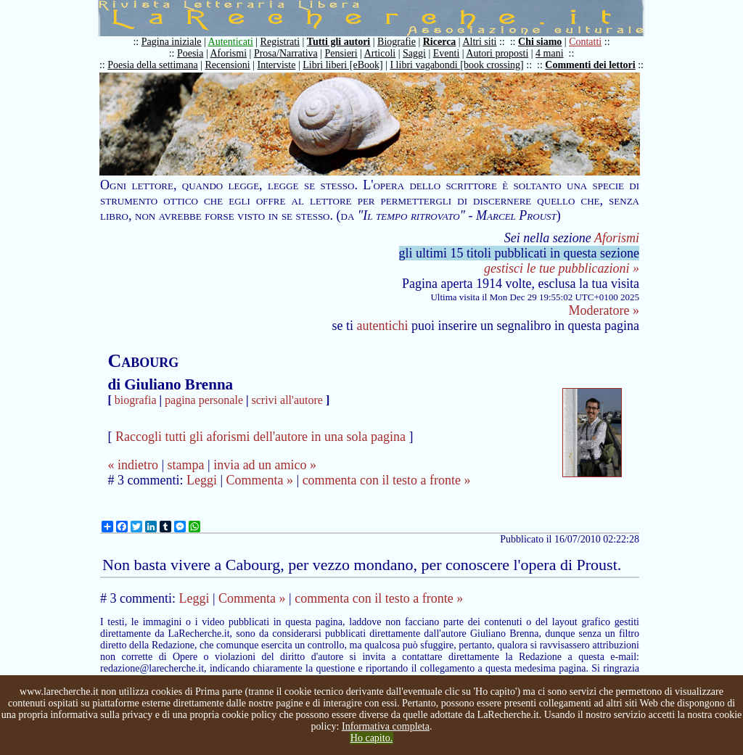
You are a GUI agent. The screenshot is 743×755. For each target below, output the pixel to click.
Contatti (585, 41)
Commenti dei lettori (590, 64)
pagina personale (204, 400)
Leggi (201, 480)
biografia (136, 400)
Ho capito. (371, 738)
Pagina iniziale (171, 41)
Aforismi (228, 53)
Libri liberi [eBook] (342, 64)
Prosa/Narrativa (286, 53)
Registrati (280, 41)
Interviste (277, 64)
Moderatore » (604, 310)
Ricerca (439, 41)
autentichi (383, 325)
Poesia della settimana (152, 64)
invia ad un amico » (264, 465)
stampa (186, 465)
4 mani (549, 53)
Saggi (414, 53)
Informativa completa (386, 726)
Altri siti (479, 41)
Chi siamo (540, 41)
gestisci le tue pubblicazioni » (561, 268)
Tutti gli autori (338, 41)
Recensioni (227, 64)
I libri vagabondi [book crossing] (456, 64)
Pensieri (341, 53)
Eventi (446, 53)
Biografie (396, 41)
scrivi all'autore (287, 400)
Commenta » (260, 480)
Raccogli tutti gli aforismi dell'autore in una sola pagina (260, 436)
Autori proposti (497, 53)
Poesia (190, 53)
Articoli (380, 53)
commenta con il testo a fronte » (387, 480)
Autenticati (230, 41)
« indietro (132, 465)
